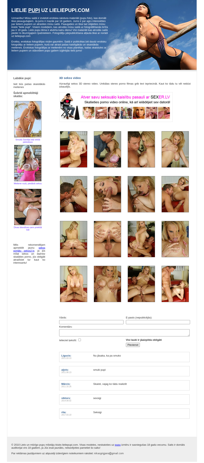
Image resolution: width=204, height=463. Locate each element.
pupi (34, 10)
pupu (118, 445)
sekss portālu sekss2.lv (29, 249)
